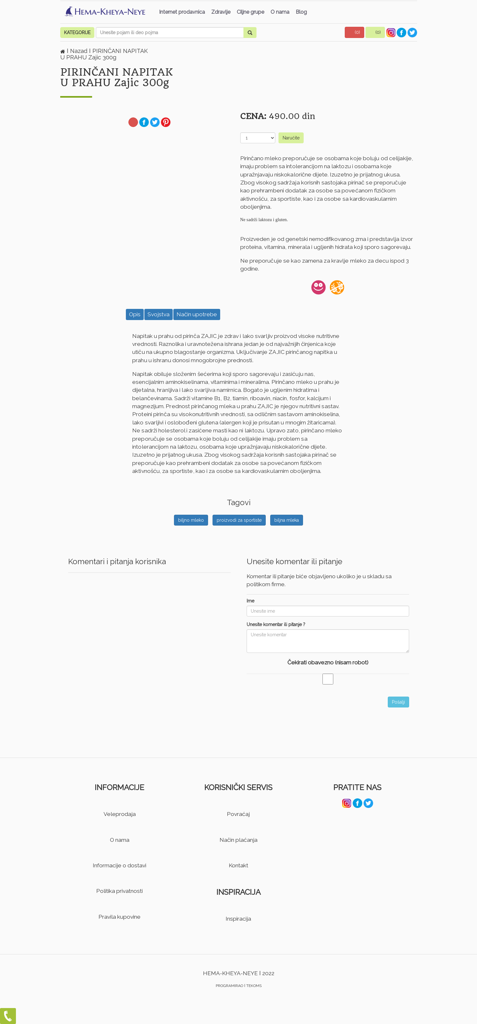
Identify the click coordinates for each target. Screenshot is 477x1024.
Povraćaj (238, 814)
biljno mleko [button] (191, 520)
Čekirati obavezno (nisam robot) (327, 662)
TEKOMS (254, 985)
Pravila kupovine (119, 917)
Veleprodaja (120, 814)
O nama (280, 12)
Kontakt (238, 865)
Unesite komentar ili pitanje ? (276, 624)
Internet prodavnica (182, 12)
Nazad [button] (79, 51)
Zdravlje (220, 12)
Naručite (291, 137)
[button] (355, 32)
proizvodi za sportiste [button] (239, 520)
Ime (250, 600)
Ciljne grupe (250, 12)
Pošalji (398, 702)
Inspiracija (238, 919)
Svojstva (159, 314)
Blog (301, 12)
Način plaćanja (238, 840)
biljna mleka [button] (286, 520)
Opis (135, 314)
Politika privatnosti (119, 891)
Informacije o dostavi (119, 865)
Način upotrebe (197, 314)
